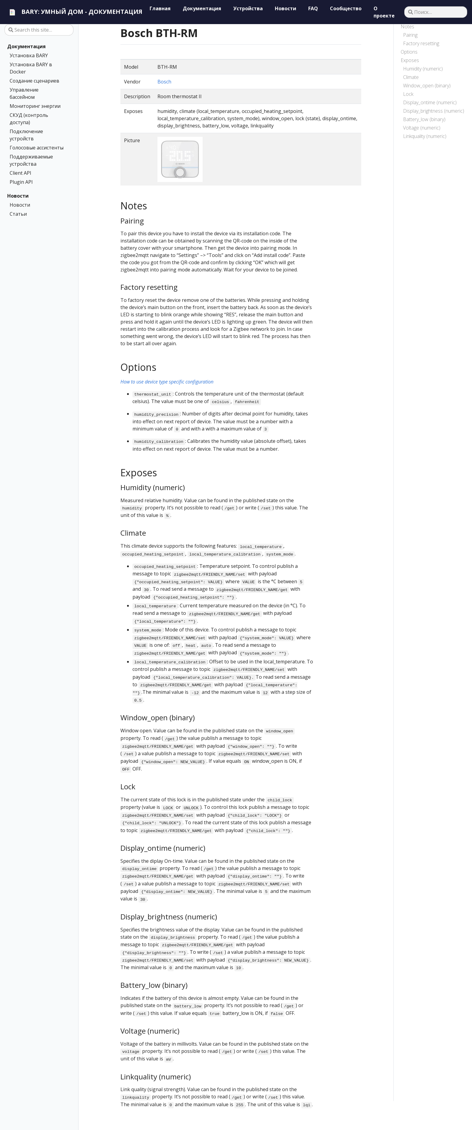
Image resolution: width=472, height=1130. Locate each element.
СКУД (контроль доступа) (29, 119)
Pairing (410, 35)
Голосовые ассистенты (37, 147)
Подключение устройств (26, 135)
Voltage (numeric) (421, 127)
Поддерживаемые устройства (31, 160)
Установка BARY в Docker (31, 68)
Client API (20, 173)
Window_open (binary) (427, 85)
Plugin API (21, 182)
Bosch (164, 81)
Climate (411, 77)
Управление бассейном (24, 93)
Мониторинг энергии (35, 106)
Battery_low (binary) (424, 119)
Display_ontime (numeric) (430, 102)
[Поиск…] (435, 12)
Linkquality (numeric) (424, 136)
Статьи (18, 214)
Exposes (410, 60)
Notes (407, 26)
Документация (26, 46)
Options (409, 52)
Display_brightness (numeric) (433, 111)
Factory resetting (421, 43)
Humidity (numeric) (423, 68)
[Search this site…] (39, 30)
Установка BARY (29, 55)
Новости (18, 196)
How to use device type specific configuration (166, 381)
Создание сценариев (34, 80)
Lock (408, 94)
